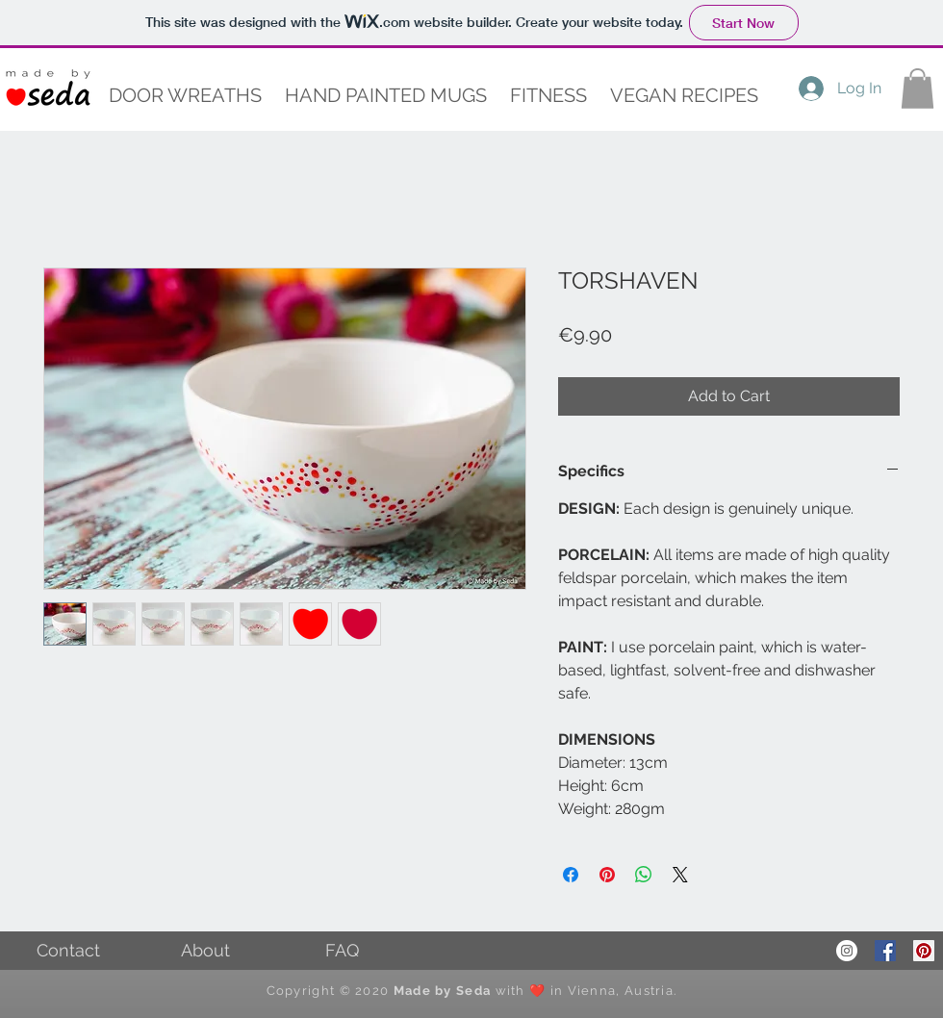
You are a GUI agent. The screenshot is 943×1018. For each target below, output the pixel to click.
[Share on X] (680, 874)
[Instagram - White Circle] (846, 950)
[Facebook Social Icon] (885, 950)
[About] (205, 950)
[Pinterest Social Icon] (923, 950)
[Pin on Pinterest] (607, 874)
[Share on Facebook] (570, 874)
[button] (385, 96)
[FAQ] (341, 950)
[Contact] (68, 950)
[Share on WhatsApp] (643, 874)
